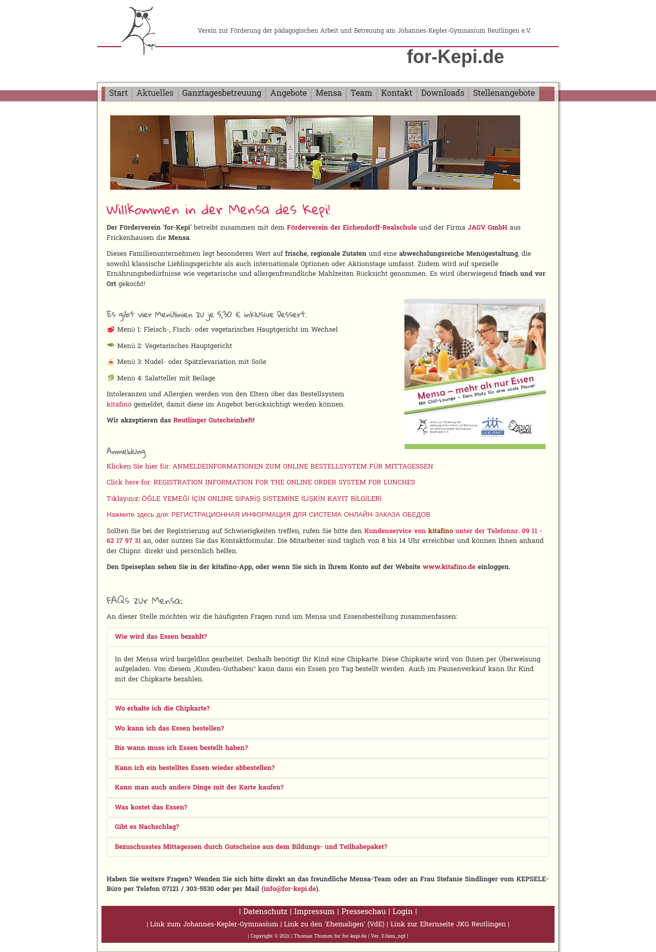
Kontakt (397, 94)
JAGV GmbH (487, 228)
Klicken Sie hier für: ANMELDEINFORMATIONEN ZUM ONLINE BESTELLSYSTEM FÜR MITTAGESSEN (270, 467)
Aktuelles (154, 94)
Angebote (288, 94)
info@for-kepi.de (289, 889)
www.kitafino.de (449, 567)
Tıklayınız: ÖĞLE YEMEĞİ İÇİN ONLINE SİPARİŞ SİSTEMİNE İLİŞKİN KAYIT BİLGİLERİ (244, 499)
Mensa (329, 94)
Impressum (314, 912)
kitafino (119, 405)
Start (118, 94)
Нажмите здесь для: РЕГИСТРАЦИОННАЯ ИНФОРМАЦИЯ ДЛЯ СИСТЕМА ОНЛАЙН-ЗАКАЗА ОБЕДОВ (268, 515)
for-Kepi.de (455, 56)
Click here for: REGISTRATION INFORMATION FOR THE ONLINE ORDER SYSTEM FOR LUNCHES (261, 483)
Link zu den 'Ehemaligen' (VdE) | (337, 924)
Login (403, 912)
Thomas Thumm (313, 936)
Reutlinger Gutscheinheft (213, 421)
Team (362, 94)
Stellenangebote (504, 94)
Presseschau (363, 912)
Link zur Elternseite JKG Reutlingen (448, 924)
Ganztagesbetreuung (222, 94)
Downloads (442, 94)
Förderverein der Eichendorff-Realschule (352, 228)
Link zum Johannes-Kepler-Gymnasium (214, 924)
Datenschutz (265, 912)
